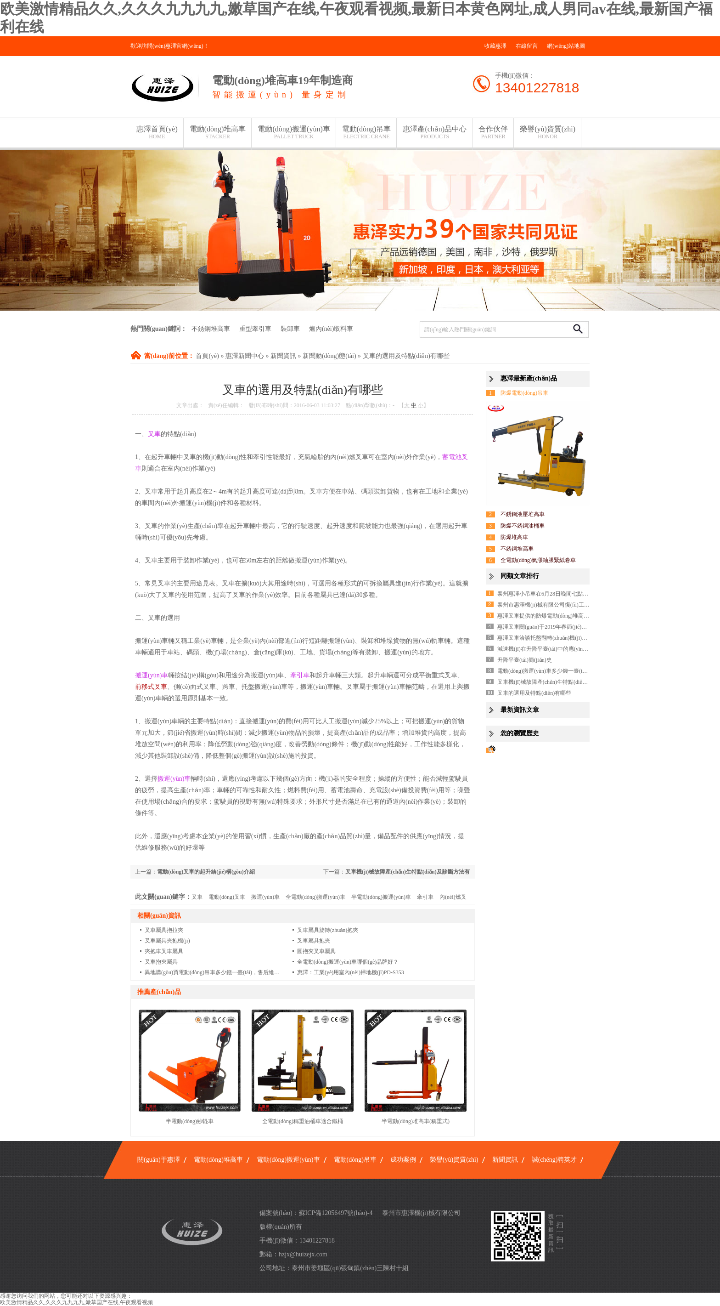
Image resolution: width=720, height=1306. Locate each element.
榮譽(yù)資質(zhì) (547, 132)
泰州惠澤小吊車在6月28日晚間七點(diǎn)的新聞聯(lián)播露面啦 (574, 594)
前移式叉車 (151, 686)
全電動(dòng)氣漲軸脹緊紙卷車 (538, 560)
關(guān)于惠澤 (158, 1159)
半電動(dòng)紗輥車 (190, 1121)
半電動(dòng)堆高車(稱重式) (416, 1121)
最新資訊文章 (520, 709)
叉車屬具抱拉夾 (164, 930)
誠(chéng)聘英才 (554, 1159)
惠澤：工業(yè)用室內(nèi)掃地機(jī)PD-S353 (350, 972)
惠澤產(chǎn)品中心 (435, 132)
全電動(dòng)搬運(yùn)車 (315, 897)
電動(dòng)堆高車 (218, 132)
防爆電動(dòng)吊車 (524, 393)
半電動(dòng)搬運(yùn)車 (381, 897)
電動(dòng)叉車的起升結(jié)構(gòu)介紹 (206, 872)
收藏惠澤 (495, 46)
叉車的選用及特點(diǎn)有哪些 (406, 355)
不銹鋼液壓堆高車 (523, 514)
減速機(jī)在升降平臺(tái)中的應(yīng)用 (545, 649)
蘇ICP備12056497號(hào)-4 (336, 1212)
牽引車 (425, 897)
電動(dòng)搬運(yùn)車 (294, 132)
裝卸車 (290, 328)
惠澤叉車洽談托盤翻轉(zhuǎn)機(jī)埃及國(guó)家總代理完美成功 (575, 638)
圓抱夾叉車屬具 (316, 951)
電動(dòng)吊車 (366, 132)
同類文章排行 (520, 576)
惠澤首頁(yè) (157, 132)
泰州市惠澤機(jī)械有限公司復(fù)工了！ (546, 605)
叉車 (196, 897)
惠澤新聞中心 (244, 355)
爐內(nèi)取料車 (331, 328)
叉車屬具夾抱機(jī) (167, 940)
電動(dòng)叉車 (226, 897)
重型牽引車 (255, 328)
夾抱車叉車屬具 (164, 951)
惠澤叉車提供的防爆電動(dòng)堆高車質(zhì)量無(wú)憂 (564, 616)
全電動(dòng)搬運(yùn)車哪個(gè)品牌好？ (348, 962)
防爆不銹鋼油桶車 (523, 525)
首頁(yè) (207, 355)
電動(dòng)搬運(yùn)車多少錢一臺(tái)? (544, 671)
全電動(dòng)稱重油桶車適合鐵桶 (302, 1121)
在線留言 (527, 46)
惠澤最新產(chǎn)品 (529, 378)
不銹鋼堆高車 (210, 328)
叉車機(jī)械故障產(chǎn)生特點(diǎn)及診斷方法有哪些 (564, 682)
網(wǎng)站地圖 (566, 46)
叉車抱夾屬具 (161, 962)
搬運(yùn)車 (265, 897)
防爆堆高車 (514, 537)
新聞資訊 (283, 355)
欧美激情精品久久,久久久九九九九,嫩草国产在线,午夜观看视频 (76, 1302)
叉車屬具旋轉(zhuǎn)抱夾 (327, 930)
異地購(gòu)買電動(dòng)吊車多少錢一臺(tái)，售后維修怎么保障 (223, 972)
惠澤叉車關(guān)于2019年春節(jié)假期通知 (550, 627)
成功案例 (403, 1159)
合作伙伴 (493, 132)
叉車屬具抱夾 (313, 940)
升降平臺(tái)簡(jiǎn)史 (524, 660)
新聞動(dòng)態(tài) (329, 355)
